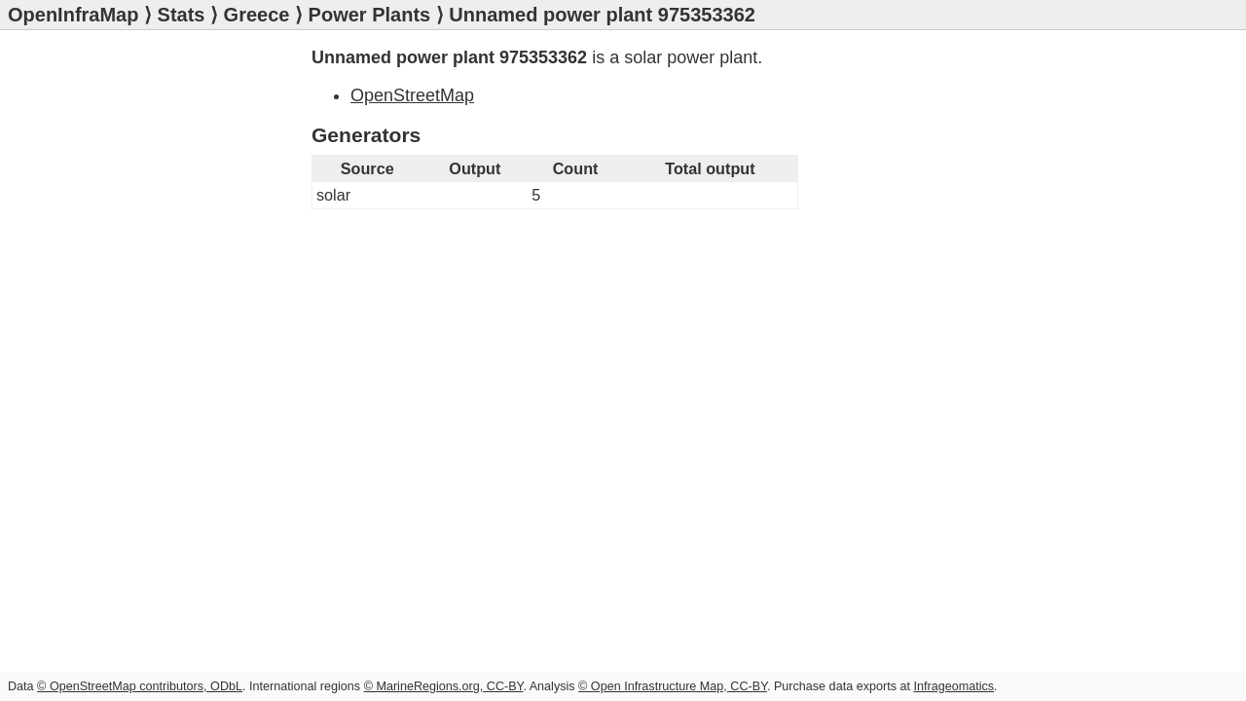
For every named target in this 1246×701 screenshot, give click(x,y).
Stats (181, 14)
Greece (257, 14)
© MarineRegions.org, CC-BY (444, 686)
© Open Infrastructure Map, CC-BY (672, 686)
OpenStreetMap (412, 95)
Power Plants (370, 14)
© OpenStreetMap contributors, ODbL (139, 686)
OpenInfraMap (73, 14)
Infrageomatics (953, 686)
